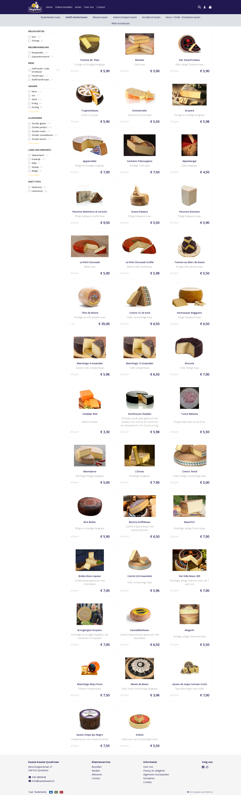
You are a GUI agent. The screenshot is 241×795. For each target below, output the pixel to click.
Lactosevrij (39, 191)
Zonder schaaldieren (45, 135)
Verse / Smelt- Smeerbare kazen (183, 17)
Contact (101, 7)
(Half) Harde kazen (76, 17)
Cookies (147, 782)
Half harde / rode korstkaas (46, 70)
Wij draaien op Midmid (200, 792)
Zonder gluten (41, 123)
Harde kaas (40, 75)
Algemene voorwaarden (156, 774)
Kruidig (37, 107)
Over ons (89, 7)
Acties (78, 7)
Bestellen (97, 766)
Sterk (37, 99)
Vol (36, 95)
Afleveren (97, 774)
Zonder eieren (41, 139)
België (36, 170)
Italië (36, 163)
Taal (30, 792)
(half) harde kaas (42, 79)
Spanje (37, 167)
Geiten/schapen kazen (125, 17)
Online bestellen (63, 7)
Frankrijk (38, 159)
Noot (36, 91)
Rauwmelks (40, 52)
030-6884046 (37, 777)
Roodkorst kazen (151, 17)
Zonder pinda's (42, 127)
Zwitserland (40, 155)
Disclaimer (149, 778)
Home (49, 7)
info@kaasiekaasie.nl (41, 781)
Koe (36, 36)
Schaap (37, 40)
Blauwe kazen (100, 17)
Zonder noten (41, 131)
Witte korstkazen (121, 23)
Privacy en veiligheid (154, 770)
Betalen (96, 770)
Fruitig (36, 103)
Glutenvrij (39, 187)
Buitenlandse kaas (50, 17)
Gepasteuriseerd (43, 56)
